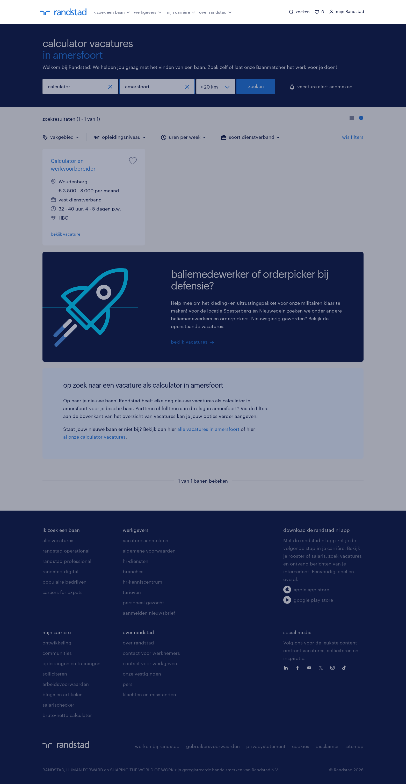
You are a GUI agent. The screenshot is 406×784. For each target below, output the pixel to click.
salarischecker (58, 705)
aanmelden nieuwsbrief (149, 613)
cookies (300, 746)
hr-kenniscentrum (142, 582)
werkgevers (148, 11)
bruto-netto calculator (67, 715)
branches (133, 571)
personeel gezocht (143, 602)
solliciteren (54, 674)
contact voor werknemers (151, 653)
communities (57, 653)
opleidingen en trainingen (71, 663)
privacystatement (266, 746)
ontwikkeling (56, 642)
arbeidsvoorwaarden (65, 684)
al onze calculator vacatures (94, 437)
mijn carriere (56, 632)
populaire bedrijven (64, 582)
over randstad (215, 11)
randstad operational (66, 551)
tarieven (132, 592)
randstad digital (60, 571)
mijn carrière (180, 11)
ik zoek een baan (111, 11)
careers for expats (62, 592)
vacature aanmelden (145, 540)
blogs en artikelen (62, 694)
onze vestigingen (142, 674)
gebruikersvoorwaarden (213, 746)
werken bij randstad (157, 746)
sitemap (354, 746)
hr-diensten (135, 561)
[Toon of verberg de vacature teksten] (356, 119)
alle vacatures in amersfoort (208, 429)
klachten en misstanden (149, 694)
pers (128, 684)
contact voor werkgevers (150, 663)
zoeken (256, 86)
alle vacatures (57, 540)
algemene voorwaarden (149, 551)
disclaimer (327, 746)
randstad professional (66, 561)
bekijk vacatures (189, 342)
